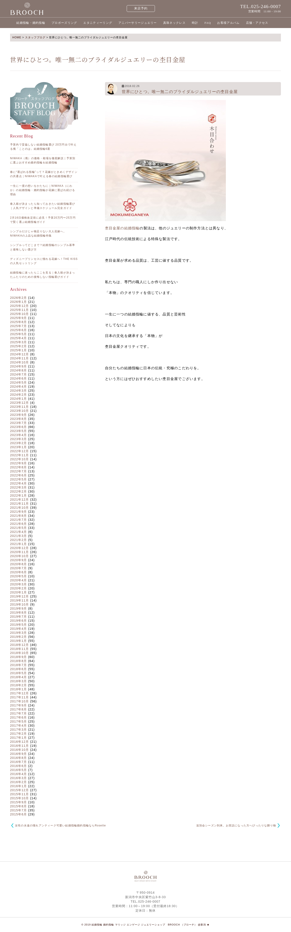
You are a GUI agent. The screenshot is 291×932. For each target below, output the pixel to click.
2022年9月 (18, 463)
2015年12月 (19, 790)
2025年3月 (18, 342)
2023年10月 (19, 411)
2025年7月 (18, 326)
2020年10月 (19, 556)
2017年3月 (18, 729)
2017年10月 (19, 701)
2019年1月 (18, 641)
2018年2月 (18, 685)
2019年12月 (19, 596)
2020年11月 (19, 552)
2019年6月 (18, 620)
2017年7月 (18, 713)
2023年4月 (18, 435)
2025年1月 (18, 350)
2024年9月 (18, 366)
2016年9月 (18, 754)
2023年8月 (18, 419)
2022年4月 (18, 483)
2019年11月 (19, 600)
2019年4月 (18, 628)
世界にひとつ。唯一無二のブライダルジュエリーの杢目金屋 (180, 91)
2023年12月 (19, 402)
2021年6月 (18, 524)
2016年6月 (18, 766)
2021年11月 (19, 503)
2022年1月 (18, 495)
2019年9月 (18, 608)
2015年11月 (19, 794)
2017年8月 (18, 709)
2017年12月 (19, 693)
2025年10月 (19, 314)
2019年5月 (18, 624)
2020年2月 (18, 588)
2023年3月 (18, 439)
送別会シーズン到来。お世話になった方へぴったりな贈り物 (236, 825)
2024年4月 (18, 386)
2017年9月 (18, 705)
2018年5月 (18, 673)
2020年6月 (18, 572)
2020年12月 (19, 548)
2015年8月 (18, 806)
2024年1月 (18, 398)
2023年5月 (18, 431)
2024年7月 (18, 374)
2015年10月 (19, 798)
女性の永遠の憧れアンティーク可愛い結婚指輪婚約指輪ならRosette (60, 825)
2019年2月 (18, 637)
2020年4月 (18, 580)
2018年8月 (18, 661)
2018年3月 (18, 681)
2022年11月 (19, 455)
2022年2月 (18, 491)
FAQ (207, 22)
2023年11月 (19, 406)
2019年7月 (18, 616)
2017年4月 (18, 725)
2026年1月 (18, 302)
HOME (16, 37)
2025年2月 (18, 346)
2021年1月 (18, 544)
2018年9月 (18, 657)
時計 (195, 22)
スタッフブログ (35, 37)
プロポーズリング (64, 22)
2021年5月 (18, 528)
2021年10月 (19, 507)
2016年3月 (18, 778)
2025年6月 (18, 330)
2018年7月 (18, 665)
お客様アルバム (228, 22)
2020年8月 (18, 564)
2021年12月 (19, 499)
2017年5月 (18, 721)
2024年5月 (18, 382)
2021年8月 (18, 515)
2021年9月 (18, 511)
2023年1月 (18, 447)
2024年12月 (19, 354)
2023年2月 (18, 443)
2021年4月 (18, 532)
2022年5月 (18, 479)
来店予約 (141, 8)
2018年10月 (19, 653)
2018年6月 (18, 669)
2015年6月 (18, 814)
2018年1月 (18, 689)
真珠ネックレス (174, 22)
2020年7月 (18, 568)
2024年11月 (19, 358)
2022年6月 (18, 475)
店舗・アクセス (257, 22)
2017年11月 (19, 697)
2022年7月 (18, 471)
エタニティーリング (97, 22)
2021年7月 (18, 519)
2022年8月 (18, 467)
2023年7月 (18, 423)
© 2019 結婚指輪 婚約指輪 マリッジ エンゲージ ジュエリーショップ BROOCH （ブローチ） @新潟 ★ (145, 924)
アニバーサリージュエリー (137, 22)
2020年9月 (18, 560)
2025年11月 (19, 310)
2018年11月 (19, 649)
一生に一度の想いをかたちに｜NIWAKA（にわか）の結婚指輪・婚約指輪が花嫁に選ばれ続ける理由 (42, 190)
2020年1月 (18, 592)
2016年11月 (19, 745)
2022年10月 (19, 459)
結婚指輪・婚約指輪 (30, 22)
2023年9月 (18, 415)
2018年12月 (19, 645)
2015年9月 (18, 802)
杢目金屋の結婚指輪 (122, 228)
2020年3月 (18, 584)
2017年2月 (18, 733)
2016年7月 (18, 762)
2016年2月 (18, 782)
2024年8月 (18, 370)
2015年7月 (18, 810)
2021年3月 (18, 536)
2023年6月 (18, 427)
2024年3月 (18, 390)
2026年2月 (18, 298)
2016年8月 (18, 758)
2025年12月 (19, 306)
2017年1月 (18, 737)
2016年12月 (19, 741)
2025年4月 (18, 338)
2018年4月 (18, 677)
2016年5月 (18, 770)
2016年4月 (18, 774)
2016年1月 (18, 786)
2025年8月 (18, 322)
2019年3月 (18, 632)
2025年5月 (18, 334)
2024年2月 (18, 394)
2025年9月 (18, 318)
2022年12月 (19, 451)
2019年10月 (19, 604)
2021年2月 (18, 540)
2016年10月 (19, 750)
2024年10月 (19, 362)
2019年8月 (18, 612)
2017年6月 (18, 717)
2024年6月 (18, 378)
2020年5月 (18, 576)
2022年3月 (18, 487)
